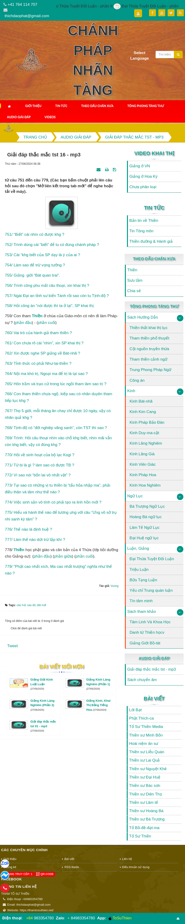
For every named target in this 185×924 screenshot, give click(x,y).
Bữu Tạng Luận (143, 580)
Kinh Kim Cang (143, 412)
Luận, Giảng (138, 548)
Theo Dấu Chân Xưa (97, 106)
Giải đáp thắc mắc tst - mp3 (151, 669)
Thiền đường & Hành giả (151, 241)
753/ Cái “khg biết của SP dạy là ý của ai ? (42, 255)
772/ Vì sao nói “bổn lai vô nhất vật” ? (38, 475)
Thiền (19, 550)
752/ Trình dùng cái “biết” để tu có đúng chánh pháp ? (52, 244)
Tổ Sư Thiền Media (146, 726)
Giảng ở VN (139, 166)
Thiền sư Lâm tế (143, 802)
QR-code (45, 874)
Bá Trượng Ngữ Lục (147, 506)
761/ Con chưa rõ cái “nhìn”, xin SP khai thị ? (44, 343)
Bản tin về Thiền (143, 220)
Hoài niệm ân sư (143, 743)
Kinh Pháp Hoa (143, 475)
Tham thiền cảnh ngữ (148, 359)
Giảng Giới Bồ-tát (145, 643)
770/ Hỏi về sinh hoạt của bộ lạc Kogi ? (39, 455)
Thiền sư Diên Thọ (145, 794)
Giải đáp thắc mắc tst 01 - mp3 (43, 726)
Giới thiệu (33, 106)
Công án (137, 380)
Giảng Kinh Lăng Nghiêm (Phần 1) (98, 684)
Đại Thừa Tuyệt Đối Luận (152, 559)
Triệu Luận (139, 569)
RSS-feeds (71, 867)
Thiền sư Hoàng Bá (146, 811)
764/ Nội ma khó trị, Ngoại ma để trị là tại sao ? (46, 374)
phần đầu (23, 322)
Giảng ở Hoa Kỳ (143, 176)
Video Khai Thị (154, 153)
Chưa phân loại (142, 187)
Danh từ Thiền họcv (147, 632)
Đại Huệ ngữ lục (144, 538)
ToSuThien (120, 918)
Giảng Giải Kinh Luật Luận (41, 684)
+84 (29, 918)
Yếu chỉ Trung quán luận (151, 590)
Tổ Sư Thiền (140, 836)
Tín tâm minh (141, 601)
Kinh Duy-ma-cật (144, 433)
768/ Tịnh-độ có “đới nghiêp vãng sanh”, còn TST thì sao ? (56, 428)
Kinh (131, 391)
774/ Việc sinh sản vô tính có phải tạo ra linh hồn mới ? (53, 502)
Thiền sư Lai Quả (144, 760)
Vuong (114, 586)
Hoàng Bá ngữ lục (146, 517)
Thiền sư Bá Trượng (147, 819)
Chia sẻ (134, 291)
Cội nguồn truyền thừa (149, 349)
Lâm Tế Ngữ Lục (144, 527)
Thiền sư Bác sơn (144, 785)
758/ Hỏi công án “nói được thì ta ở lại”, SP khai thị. (49, 306)
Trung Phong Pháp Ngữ (150, 370)
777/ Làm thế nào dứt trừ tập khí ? (35, 539)
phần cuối (46, 322)
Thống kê (9, 867)
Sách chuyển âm (142, 680)
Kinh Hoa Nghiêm (145, 485)
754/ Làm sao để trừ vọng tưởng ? (35, 265)
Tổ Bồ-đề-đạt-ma (144, 828)
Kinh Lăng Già (142, 454)
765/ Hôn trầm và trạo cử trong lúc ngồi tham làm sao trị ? (55, 384)
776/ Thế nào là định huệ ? (28, 529)
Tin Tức (61, 106)
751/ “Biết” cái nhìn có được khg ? (34, 234)
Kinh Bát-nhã (141, 401)
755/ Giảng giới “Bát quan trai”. (32, 275)
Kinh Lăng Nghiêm (146, 443)
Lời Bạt (135, 710)
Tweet (12, 646)
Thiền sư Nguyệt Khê (147, 769)
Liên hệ (127, 859)
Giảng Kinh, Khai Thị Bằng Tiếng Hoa (98, 705)
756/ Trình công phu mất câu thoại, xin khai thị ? (47, 285)
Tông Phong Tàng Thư (145, 106)
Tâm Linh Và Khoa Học (150, 622)
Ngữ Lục (135, 496)
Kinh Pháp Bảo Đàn (147, 422)
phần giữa (63, 556)
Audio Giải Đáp (19, 117)
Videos (50, 117)
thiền (37, 316)
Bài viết (154, 698)
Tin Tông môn (141, 231)
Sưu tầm (134, 280)
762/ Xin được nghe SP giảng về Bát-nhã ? (42, 353)
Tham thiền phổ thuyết (149, 338)
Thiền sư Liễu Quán (146, 752)
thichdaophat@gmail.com (27, 16)
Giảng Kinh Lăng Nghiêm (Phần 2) (42, 705)
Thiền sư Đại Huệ (144, 777)
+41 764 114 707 (22, 4)
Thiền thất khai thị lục (149, 328)
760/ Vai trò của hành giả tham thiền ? (38, 333)
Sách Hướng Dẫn (142, 317)
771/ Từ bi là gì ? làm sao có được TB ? (39, 465)
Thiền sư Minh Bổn (145, 735)
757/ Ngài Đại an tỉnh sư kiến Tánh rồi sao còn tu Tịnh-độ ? (57, 296)
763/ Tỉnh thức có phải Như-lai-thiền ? (38, 363)
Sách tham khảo (141, 611)
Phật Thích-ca (141, 718)
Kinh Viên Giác (143, 464)
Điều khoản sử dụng (135, 867)
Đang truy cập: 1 (17, 874)
